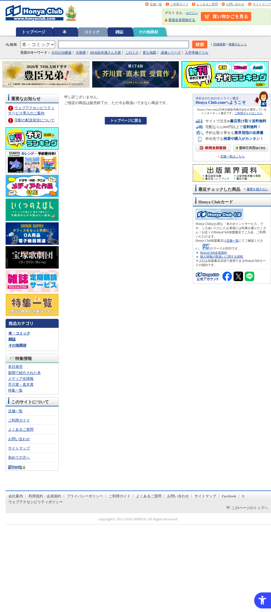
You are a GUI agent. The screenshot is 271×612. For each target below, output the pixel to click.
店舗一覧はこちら (232, 156)
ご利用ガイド (179, 4)
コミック (92, 32)
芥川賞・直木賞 (21, 384)
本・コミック (19, 333)
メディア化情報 (21, 378)
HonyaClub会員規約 (213, 252)
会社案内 (15, 496)
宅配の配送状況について (34, 120)
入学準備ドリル (196, 53)
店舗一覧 (156, 4)
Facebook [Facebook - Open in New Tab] (229, 496)
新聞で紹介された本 (24, 373)
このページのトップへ (250, 508)
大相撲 (81, 53)
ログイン (191, 13)
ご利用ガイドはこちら (249, 113)
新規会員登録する (181, 20)
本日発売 (15, 366)
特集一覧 (15, 390)
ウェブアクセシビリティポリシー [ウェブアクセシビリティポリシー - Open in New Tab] (35, 502)
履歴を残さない (257, 189)
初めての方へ (19, 457)
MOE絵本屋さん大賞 (105, 53)
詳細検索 (219, 44)
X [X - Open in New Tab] (243, 496)
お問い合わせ (235, 4)
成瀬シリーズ (171, 53)
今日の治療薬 (61, 53)
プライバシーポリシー (85, 496)
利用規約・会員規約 (44, 496)
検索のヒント (238, 44)
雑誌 (119, 32)
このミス (132, 53)
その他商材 (148, 32)
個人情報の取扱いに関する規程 (221, 256)
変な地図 (149, 53)
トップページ (33, 32)
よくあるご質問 (207, 4)
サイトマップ (262, 4)
